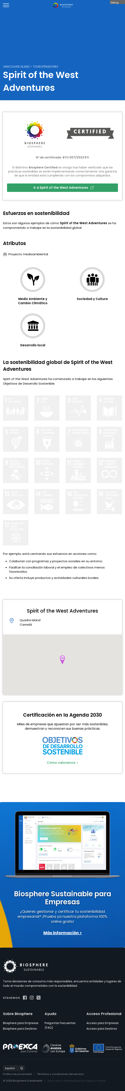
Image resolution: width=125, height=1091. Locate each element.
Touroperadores (45, 67)
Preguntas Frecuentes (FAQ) (60, 1025)
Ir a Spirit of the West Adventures (64, 187)
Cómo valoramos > (62, 762)
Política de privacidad (17, 1074)
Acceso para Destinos (101, 1029)
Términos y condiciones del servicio (60, 1074)
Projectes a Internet (95, 1080)
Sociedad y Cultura (92, 299)
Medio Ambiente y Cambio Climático (32, 301)
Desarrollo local (32, 345)
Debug (115, 2)
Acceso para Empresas (102, 1023)
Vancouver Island (16, 67)
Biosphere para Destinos (20, 1029)
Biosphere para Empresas (20, 1023)
